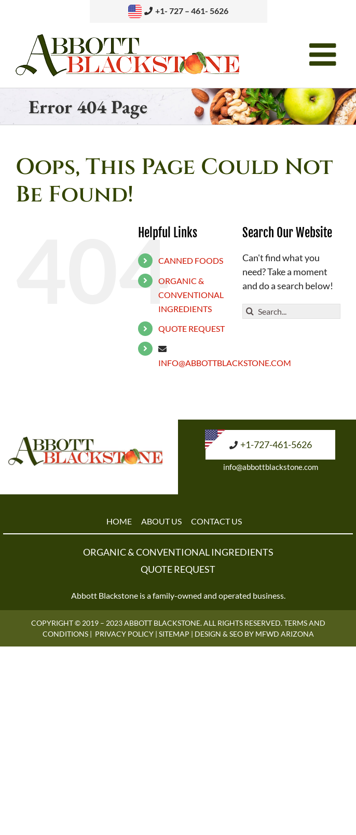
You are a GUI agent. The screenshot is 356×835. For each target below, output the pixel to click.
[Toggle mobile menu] (324, 54)
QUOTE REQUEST (191, 328)
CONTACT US (216, 521)
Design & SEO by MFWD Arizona (254, 633)
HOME (119, 521)
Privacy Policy (124, 633)
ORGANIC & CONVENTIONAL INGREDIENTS (191, 295)
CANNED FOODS (190, 260)
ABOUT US (161, 521)
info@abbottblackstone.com (270, 467)
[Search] (249, 311)
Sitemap (174, 633)
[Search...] (291, 311)
